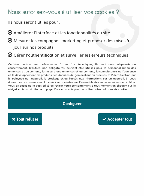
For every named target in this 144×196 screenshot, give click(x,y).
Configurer (72, 103)
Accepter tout (116, 119)
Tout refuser (26, 119)
